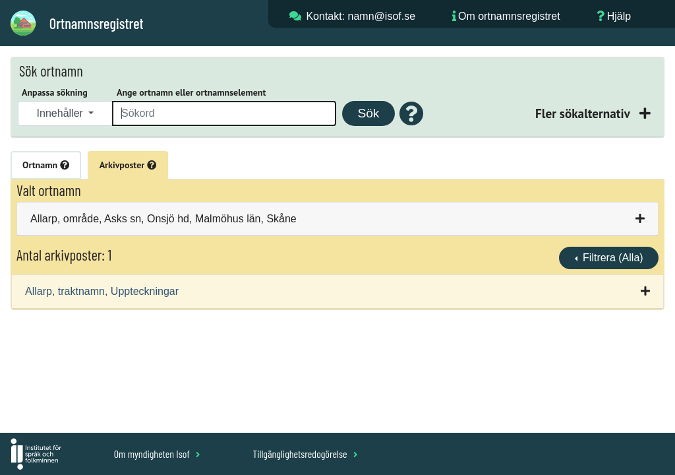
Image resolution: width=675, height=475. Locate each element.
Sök (368, 113)
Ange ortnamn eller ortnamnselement (191, 92)
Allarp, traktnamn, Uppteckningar (102, 291)
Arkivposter (128, 165)
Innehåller (61, 113)
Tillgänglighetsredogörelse (304, 453)
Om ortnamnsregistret (509, 16)
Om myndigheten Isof (157, 453)
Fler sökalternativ (584, 113)
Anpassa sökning (55, 92)
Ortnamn (45, 165)
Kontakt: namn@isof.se (360, 16)
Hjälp (619, 16)
